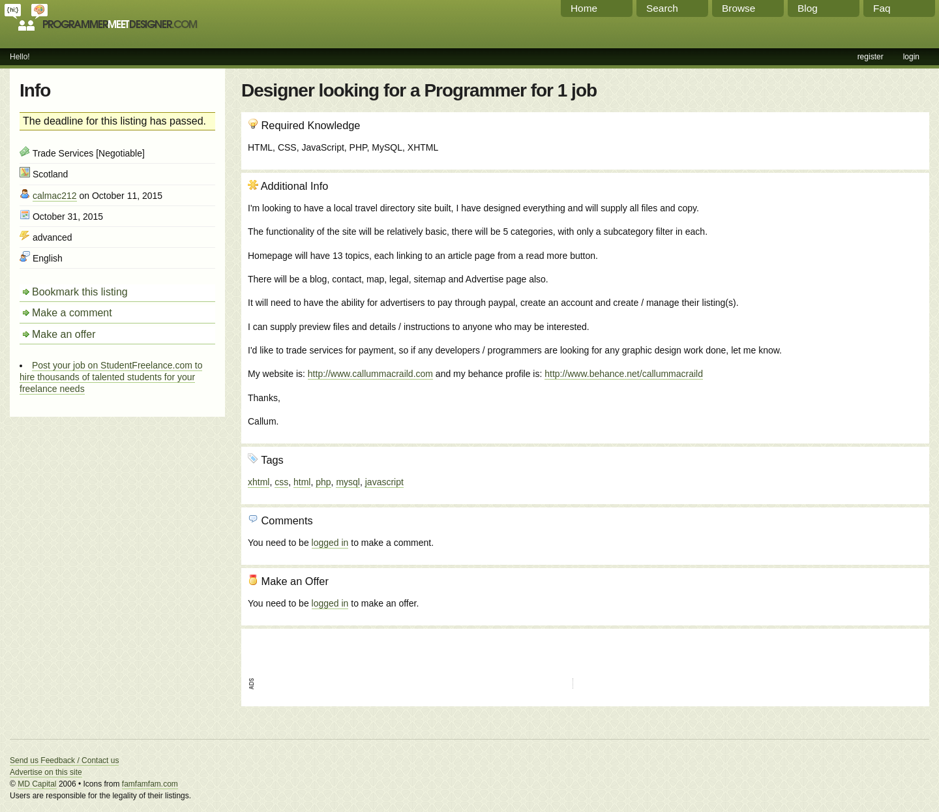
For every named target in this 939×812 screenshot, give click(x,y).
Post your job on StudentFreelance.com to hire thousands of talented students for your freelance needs (111, 377)
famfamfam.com (150, 784)
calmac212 (55, 195)
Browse (738, 8)
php (323, 482)
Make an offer (64, 334)
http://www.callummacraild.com (370, 373)
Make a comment (72, 312)
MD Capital (37, 784)
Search (662, 8)
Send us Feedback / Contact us (64, 760)
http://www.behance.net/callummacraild (623, 373)
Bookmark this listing (80, 291)
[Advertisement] (852, 250)
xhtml (258, 482)
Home (584, 8)
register (870, 56)
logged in (330, 542)
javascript (384, 482)
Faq (882, 8)
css (281, 482)
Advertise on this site (46, 772)
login (911, 56)
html (301, 482)
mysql (348, 482)
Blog (807, 8)
